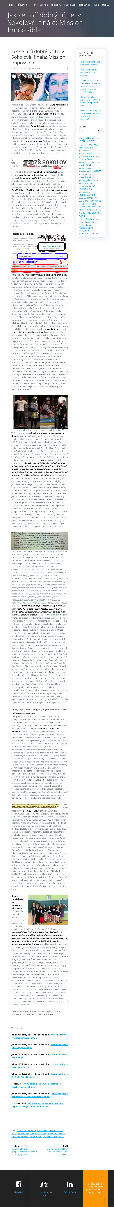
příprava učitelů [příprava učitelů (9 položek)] (85, 192)
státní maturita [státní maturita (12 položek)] (96, 201)
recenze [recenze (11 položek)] (82, 198)
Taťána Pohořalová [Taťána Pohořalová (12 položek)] (87, 204)
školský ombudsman (56, 1133)
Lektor (44, 5)
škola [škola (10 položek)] (87, 233)
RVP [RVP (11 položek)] (86, 201)
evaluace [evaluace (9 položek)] (82, 145)
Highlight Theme (95, 1192)
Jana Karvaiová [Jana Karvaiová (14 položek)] (86, 147)
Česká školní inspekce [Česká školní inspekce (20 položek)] (86, 229)
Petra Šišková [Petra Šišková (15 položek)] (85, 189)
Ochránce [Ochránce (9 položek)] (87, 174)
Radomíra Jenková (38, 1133)
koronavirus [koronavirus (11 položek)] (84, 162)
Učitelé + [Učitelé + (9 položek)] (82, 213)
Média (105, 5)
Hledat (82, 126)
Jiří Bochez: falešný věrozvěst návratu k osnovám (88, 72)
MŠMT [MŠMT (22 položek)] (97, 171)
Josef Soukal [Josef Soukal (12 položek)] (84, 156)
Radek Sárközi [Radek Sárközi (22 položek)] (87, 194)
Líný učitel (18, 1192)
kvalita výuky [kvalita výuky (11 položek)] (96, 162)
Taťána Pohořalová (19, 1136)
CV (35, 5)
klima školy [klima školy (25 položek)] (85, 159)
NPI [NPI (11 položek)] (80, 174)
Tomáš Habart (35, 1136)
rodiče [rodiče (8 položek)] (81, 201)
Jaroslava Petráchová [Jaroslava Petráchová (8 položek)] (87, 154)
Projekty (56, 5)
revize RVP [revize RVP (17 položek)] (92, 197)
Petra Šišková (23, 1133)
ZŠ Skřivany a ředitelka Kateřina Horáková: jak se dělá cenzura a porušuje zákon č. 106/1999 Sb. (90, 86)
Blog (96, 5)
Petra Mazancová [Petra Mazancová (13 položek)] (87, 186)
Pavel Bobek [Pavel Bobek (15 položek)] (85, 177)
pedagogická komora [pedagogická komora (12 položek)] (88, 180)
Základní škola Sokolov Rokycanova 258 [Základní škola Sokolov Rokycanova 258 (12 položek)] (89, 220)
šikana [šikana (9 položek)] (81, 234)
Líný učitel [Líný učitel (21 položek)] (85, 165)
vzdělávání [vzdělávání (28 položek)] (93, 212)
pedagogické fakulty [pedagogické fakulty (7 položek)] (86, 183)
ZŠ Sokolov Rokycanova (53, 1136)
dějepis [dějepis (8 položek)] (97, 138)
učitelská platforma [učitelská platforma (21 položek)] (90, 209)
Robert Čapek (19, 68)
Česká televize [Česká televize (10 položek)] (85, 225)
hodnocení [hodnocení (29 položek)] (94, 144)
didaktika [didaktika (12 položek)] (90, 138)
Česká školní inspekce (26, 1130)
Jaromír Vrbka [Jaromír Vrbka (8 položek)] (84, 151)
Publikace (69, 5)
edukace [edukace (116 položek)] (87, 141)
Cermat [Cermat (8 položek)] (82, 138)
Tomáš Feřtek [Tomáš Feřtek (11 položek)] (85, 206)
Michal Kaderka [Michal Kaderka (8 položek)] (85, 168)
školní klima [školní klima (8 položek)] (95, 234)
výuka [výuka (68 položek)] (83, 215)
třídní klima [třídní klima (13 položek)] (97, 206)
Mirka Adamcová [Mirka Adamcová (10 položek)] (85, 171)
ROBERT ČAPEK (16, 5)
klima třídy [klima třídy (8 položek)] (95, 157)
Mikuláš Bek (42, 1130)
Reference (84, 5)
